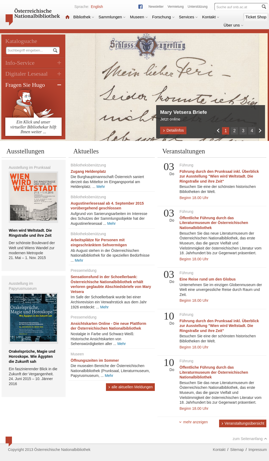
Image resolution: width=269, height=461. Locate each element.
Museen (139, 17)
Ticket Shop (255, 17)
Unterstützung (198, 6)
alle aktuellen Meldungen (130, 387)
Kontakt (210, 17)
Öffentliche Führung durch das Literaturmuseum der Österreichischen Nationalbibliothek (214, 223)
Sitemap (237, 449)
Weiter (259, 130)
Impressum (258, 449)
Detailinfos (173, 130)
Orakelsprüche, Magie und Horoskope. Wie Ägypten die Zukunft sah (32, 356)
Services (188, 17)
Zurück (217, 130)
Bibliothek (83, 17)
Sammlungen (112, 17)
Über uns (234, 25)
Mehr (100, 186)
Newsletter (156, 6)
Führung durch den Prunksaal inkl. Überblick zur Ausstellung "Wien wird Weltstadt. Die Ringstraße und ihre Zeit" (219, 176)
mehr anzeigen (193, 422)
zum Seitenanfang (250, 439)
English (97, 7)
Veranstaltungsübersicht (242, 423)
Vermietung (176, 6)
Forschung (163, 17)
